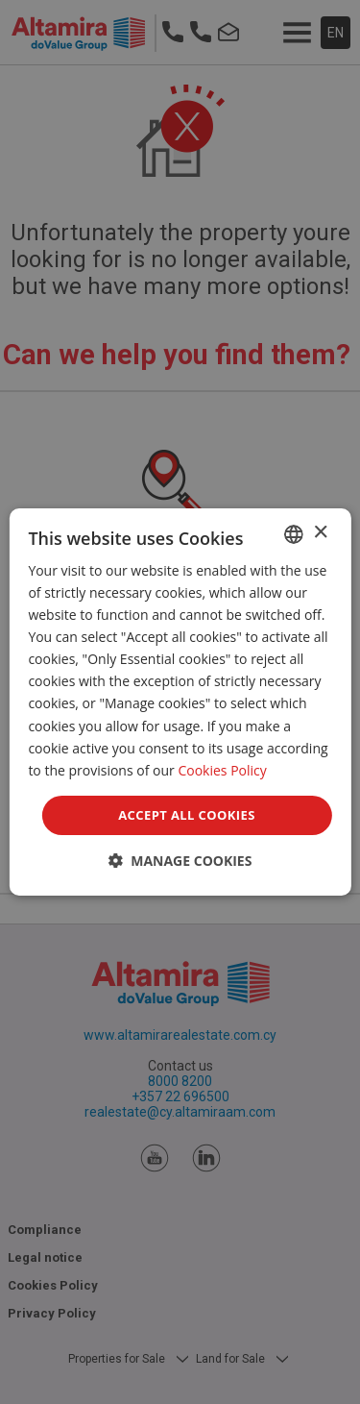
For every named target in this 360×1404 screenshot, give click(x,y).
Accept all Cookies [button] (186, 815)
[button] (180, 861)
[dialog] (179, 702)
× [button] (320, 533)
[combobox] (293, 534)
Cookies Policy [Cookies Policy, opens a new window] (222, 770)
